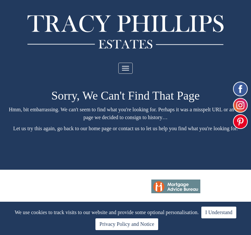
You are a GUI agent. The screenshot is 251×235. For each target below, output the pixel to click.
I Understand (218, 212)
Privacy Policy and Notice (126, 224)
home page (100, 128)
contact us (128, 128)
